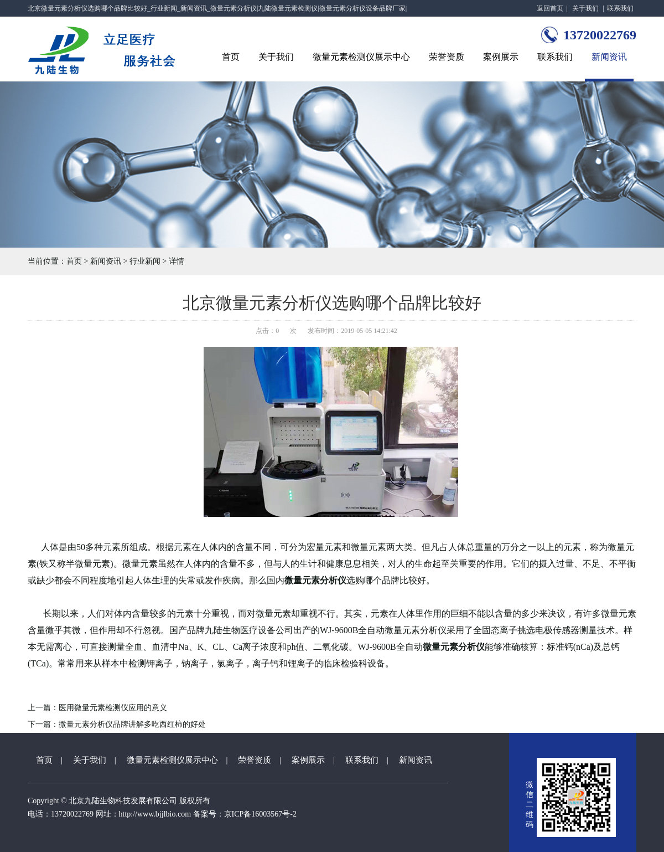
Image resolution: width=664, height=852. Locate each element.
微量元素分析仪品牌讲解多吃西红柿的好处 (132, 724)
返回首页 (550, 8)
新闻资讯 (609, 56)
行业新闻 (144, 261)
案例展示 (500, 56)
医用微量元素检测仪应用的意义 (113, 708)
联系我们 (620, 8)
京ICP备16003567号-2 (260, 814)
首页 (231, 56)
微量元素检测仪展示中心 (361, 56)
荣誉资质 (446, 56)
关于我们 (585, 8)
